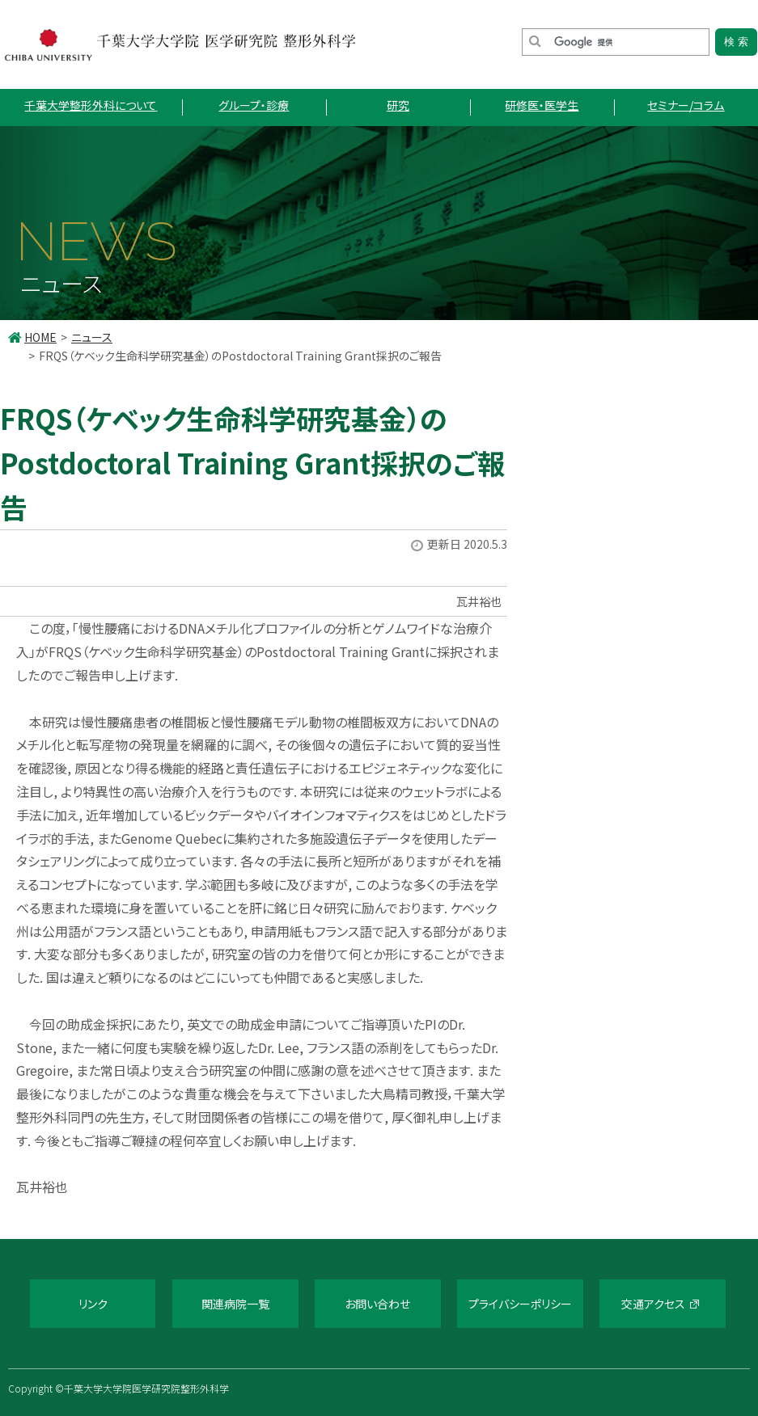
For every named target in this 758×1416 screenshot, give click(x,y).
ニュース (91, 337)
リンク (93, 1304)
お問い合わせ (377, 1304)
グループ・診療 (253, 105)
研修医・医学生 (541, 105)
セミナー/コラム (685, 105)
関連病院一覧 (235, 1304)
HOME (40, 337)
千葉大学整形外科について (90, 105)
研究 (398, 105)
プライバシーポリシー (520, 1304)
